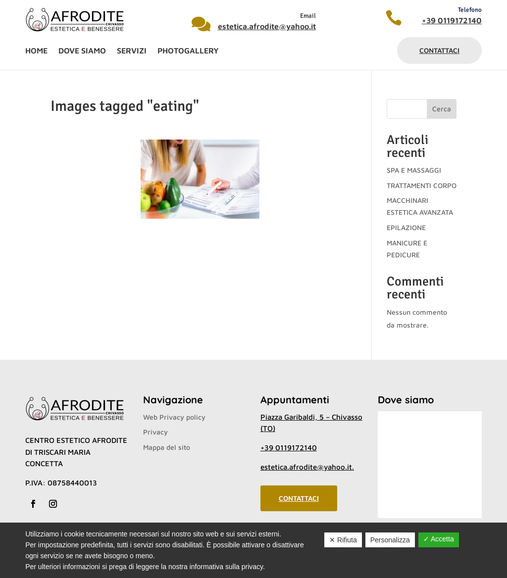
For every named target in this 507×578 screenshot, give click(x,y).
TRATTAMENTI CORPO (421, 185)
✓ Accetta (438, 539)
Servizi (132, 51)
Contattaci (439, 50)
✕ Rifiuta (343, 540)
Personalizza (390, 540)
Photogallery (188, 51)
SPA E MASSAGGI (414, 170)
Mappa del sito (166, 447)
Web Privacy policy (174, 417)
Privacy (155, 432)
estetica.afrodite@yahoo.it (267, 26)
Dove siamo (82, 51)
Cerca (441, 108)
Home (36, 51)
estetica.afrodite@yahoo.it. (307, 467)
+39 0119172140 (452, 20)
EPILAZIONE (406, 227)
